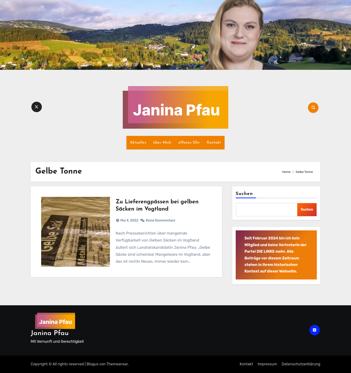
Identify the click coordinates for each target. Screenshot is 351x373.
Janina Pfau (50, 333)
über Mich (162, 142)
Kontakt (214, 142)
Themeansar (117, 364)
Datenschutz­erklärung (301, 364)
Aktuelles (138, 142)
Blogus (93, 364)
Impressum (267, 364)
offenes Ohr (189, 142)
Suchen (244, 194)
